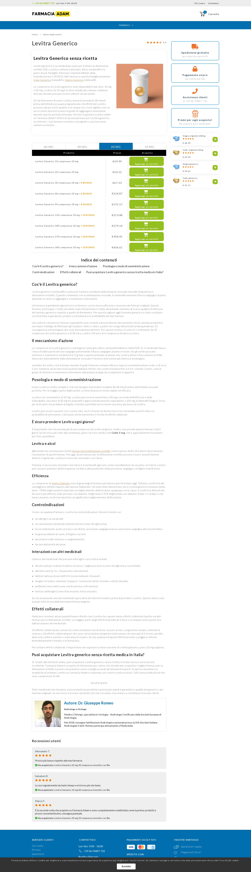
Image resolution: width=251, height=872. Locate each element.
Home (35, 34)
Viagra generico (190, 164)
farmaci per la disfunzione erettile (91, 425)
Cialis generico (190, 178)
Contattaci (213, 3)
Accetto (127, 867)
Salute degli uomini (52, 34)
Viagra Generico (74, 79)
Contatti (37, 841)
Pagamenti (38, 833)
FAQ (34, 837)
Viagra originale (194, 136)
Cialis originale (193, 150)
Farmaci (124, 25)
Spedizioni (38, 829)
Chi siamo (199, 3)
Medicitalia (126, 700)
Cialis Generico (42, 79)
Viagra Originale (61, 458)
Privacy (36, 825)
